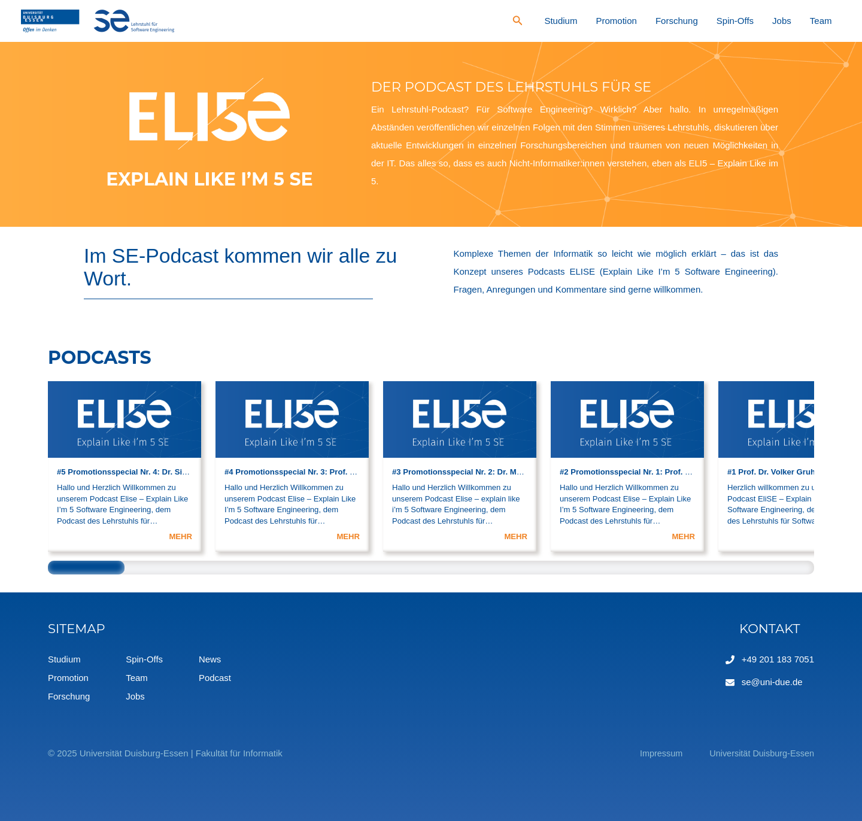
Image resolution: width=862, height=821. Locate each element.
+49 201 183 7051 (778, 659)
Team (826, 21)
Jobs (798, 21)
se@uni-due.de (772, 682)
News (210, 659)
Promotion (664, 21)
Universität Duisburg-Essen (759, 752)
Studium (619, 21)
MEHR (180, 536)
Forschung (714, 21)
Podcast (215, 677)
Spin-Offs (762, 21)
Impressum (656, 752)
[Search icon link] (581, 22)
